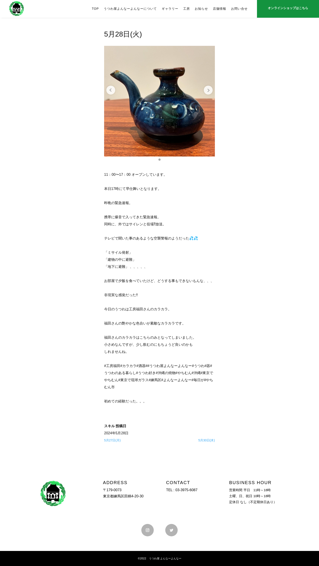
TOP (95, 8)
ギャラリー (170, 8)
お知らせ (201, 8)
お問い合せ (239, 8)
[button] (159, 159)
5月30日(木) (206, 440)
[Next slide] (208, 90)
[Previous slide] (110, 90)
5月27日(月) (112, 440)
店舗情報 (219, 8)
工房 (186, 8)
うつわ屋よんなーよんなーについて (130, 8)
